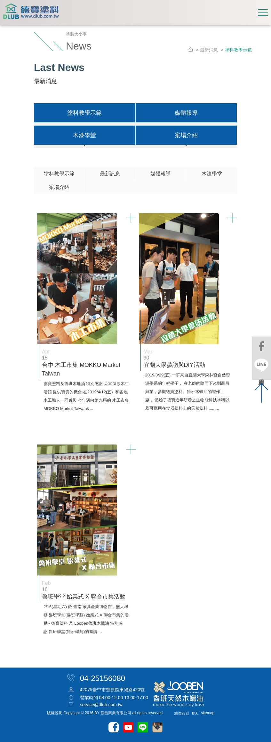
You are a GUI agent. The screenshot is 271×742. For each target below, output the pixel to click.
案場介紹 (186, 135)
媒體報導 (186, 113)
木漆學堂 (84, 135)
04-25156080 (102, 678)
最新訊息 (110, 173)
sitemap (207, 713)
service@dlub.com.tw (101, 704)
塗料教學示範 (84, 113)
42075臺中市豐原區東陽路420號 (112, 689)
